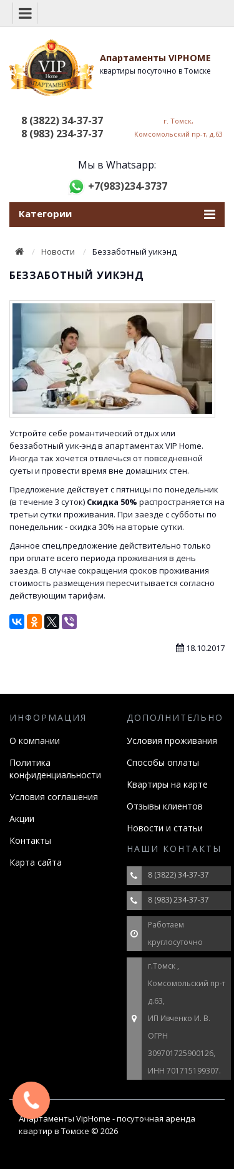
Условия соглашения (53, 797)
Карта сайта (35, 862)
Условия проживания (172, 740)
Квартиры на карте (167, 784)
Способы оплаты (163, 762)
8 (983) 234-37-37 (62, 133)
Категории (117, 214)
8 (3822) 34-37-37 (62, 120)
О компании (34, 740)
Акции (21, 818)
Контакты (30, 840)
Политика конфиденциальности (55, 768)
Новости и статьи (165, 828)
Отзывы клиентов (165, 806)
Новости (58, 251)
